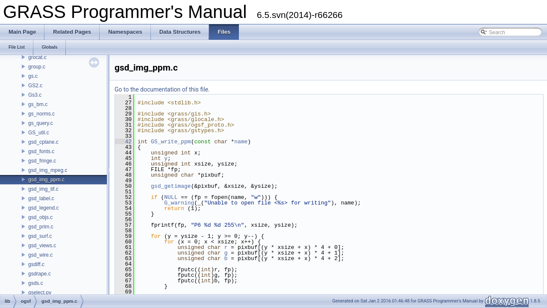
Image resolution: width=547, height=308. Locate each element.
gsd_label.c (41, 198)
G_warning (179, 203)
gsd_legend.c (43, 208)
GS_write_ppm (171, 141)
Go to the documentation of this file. (162, 89)
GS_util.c (38, 133)
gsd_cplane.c (43, 142)
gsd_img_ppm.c (46, 180)
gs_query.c (40, 123)
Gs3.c (34, 95)
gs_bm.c (37, 104)
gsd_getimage (171, 186)
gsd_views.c (42, 246)
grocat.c (37, 57)
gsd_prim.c (40, 227)
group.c (36, 67)
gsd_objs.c (40, 217)
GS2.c (35, 86)
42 (123, 141)
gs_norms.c (41, 114)
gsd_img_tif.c (43, 189)
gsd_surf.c (40, 236)
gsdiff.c (36, 264)
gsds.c (35, 283)
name (240, 141)
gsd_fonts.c (41, 151)
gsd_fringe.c (42, 161)
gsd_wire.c (40, 255)
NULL (170, 197)
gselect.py (39, 293)
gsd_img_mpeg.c (47, 170)
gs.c (33, 76)
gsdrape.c (39, 274)
